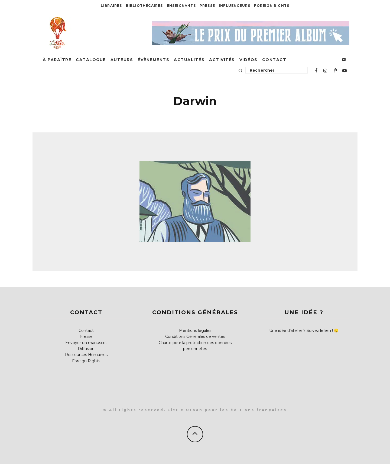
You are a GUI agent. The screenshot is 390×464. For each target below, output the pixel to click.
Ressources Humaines (86, 354)
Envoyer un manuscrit (86, 342)
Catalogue (91, 59)
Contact (274, 59)
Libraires (111, 6)
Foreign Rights (271, 6)
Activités (222, 59)
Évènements (153, 59)
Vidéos (248, 59)
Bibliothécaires (144, 6)
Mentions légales (195, 330)
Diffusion (86, 348)
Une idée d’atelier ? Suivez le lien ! (301, 330)
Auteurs (121, 59)
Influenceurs (234, 6)
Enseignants (181, 6)
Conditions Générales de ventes (195, 336)
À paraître (57, 59)
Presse (207, 6)
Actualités (189, 59)
